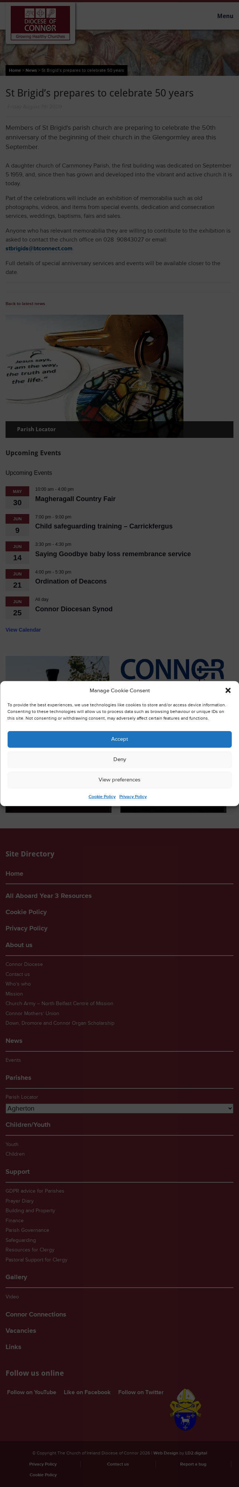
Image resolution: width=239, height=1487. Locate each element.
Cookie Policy (102, 797)
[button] (228, 690)
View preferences (119, 779)
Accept (119, 739)
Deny (119, 759)
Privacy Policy (133, 797)
